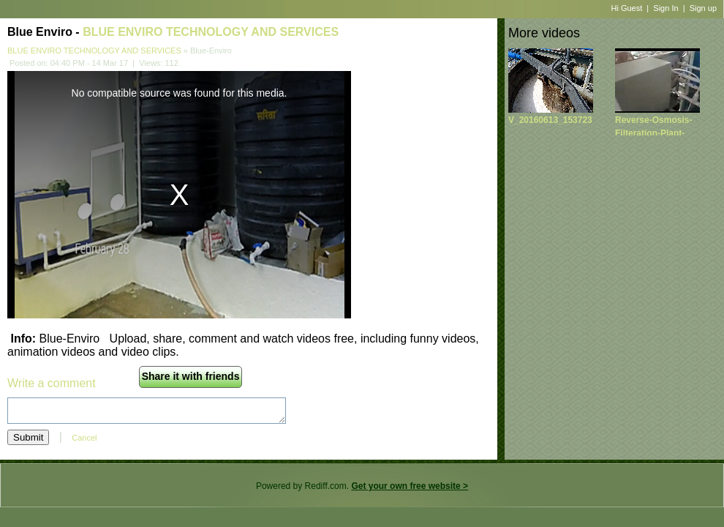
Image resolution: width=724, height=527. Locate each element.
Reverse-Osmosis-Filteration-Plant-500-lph (653, 133)
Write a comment (51, 383)
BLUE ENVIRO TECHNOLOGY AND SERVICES (211, 32)
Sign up (703, 8)
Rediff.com (326, 486)
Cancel (84, 437)
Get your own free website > (409, 486)
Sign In (665, 8)
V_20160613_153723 (550, 120)
